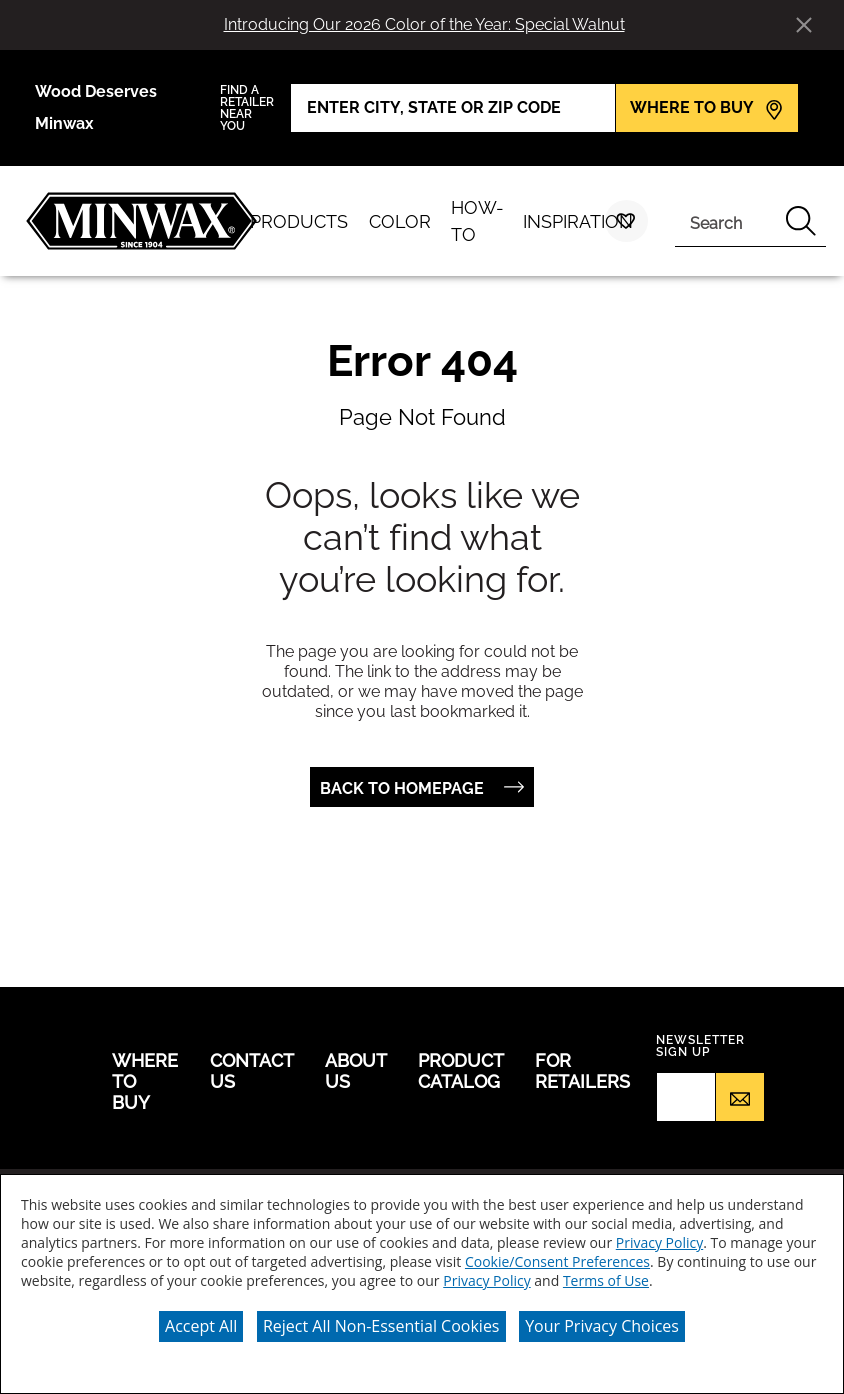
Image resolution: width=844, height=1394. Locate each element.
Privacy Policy (659, 1242)
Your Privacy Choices (602, 1326)
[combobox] (726, 221)
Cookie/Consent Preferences (557, 1261)
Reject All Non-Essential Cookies (381, 1326)
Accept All (201, 1326)
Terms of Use (606, 1280)
